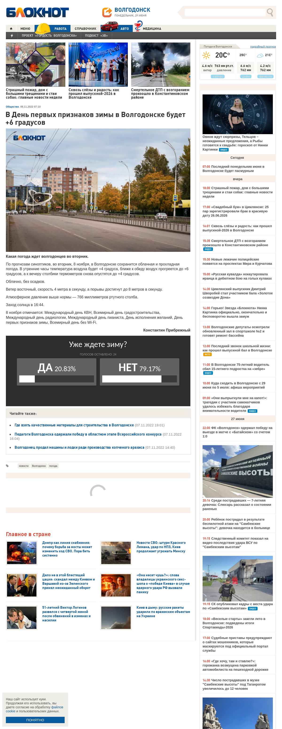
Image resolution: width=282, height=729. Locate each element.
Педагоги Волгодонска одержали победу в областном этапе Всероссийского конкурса (88, 434)
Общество (12, 106)
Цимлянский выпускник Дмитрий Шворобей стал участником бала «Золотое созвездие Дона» (238, 293)
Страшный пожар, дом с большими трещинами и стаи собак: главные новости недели (238, 192)
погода (53, 465)
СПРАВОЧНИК (85, 29)
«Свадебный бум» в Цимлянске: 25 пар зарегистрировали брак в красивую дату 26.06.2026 (236, 211)
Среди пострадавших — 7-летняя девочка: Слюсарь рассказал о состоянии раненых (237, 505)
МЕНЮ (25, 29)
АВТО (115, 28)
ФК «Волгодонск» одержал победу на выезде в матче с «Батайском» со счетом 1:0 (237, 432)
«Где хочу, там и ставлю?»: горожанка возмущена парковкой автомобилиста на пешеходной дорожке (235, 665)
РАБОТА (51, 28)
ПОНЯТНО (35, 720)
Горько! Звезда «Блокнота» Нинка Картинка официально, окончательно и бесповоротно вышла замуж (235, 312)
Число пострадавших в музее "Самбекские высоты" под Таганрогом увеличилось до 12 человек (234, 684)
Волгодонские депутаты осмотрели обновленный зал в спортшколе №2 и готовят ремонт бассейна (236, 331)
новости (24, 465)
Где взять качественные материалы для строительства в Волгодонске (74, 425)
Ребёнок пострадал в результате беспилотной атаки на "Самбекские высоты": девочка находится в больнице (236, 524)
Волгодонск (39, 465)
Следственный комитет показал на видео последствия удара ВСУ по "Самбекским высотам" (235, 543)
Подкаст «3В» (96, 35)
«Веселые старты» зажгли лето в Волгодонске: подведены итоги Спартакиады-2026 (234, 623)
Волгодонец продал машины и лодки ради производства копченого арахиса (79, 447)
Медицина (148, 28)
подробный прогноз (263, 46)
